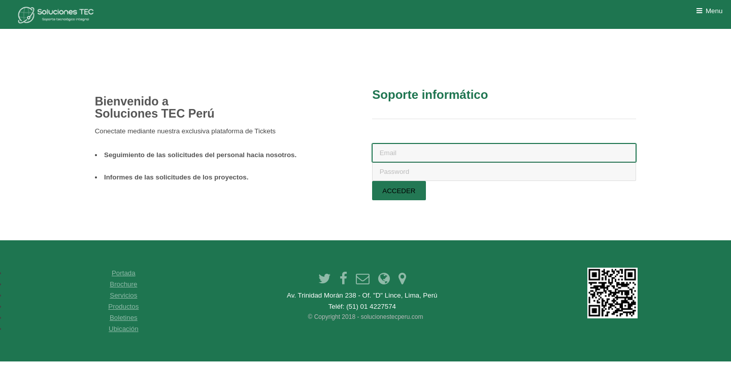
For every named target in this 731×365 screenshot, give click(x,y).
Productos (123, 306)
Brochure (123, 284)
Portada (124, 273)
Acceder (398, 191)
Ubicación (124, 329)
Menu (714, 11)
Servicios (123, 295)
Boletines (124, 317)
